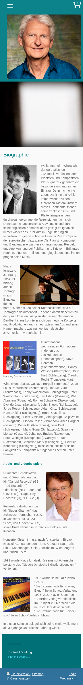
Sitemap (37, 674)
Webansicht (68, 678)
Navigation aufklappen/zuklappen (41, 6)
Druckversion (18, 674)
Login (72, 674)
